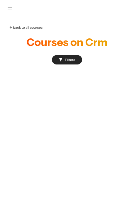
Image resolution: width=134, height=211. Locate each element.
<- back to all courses (26, 27)
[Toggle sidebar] (10, 8)
